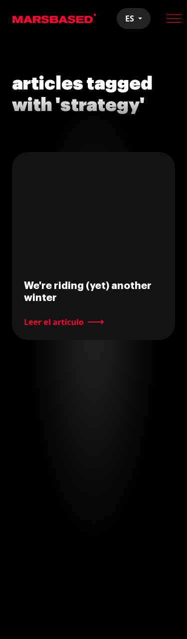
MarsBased (54, 19)
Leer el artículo (54, 322)
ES (130, 18)
